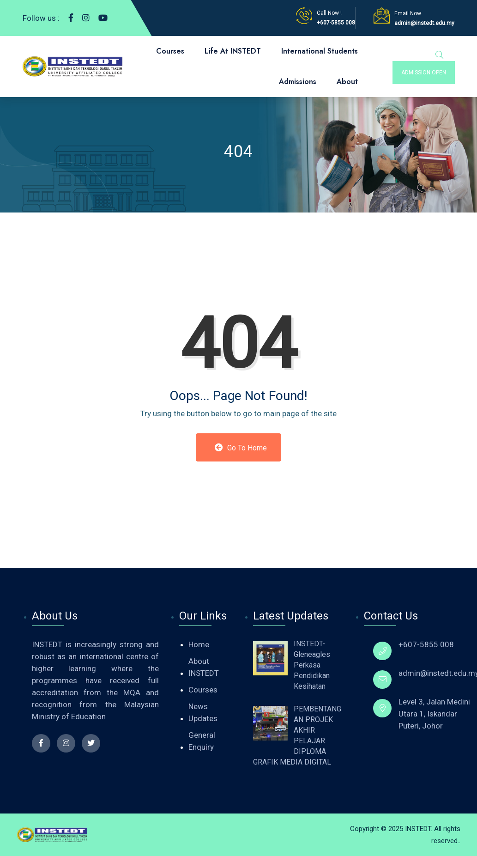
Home (198, 644)
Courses (170, 51)
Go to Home (241, 447)
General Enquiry (201, 741)
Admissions (297, 81)
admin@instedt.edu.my (424, 23)
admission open (423, 72)
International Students (319, 51)
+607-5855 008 (336, 22)
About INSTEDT (203, 667)
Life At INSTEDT (233, 51)
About (347, 81)
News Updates (202, 712)
